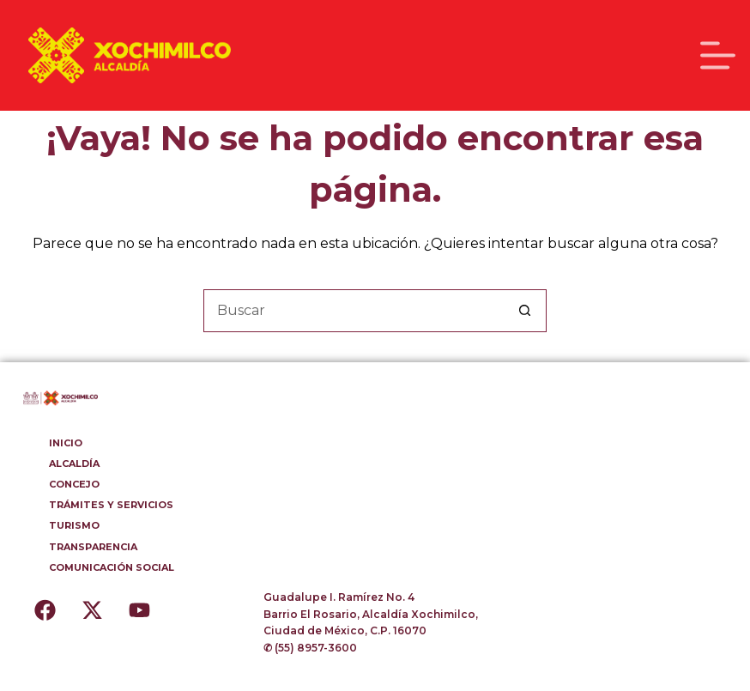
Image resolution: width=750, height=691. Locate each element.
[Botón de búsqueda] (525, 310)
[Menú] (717, 55)
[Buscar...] (353, 310)
